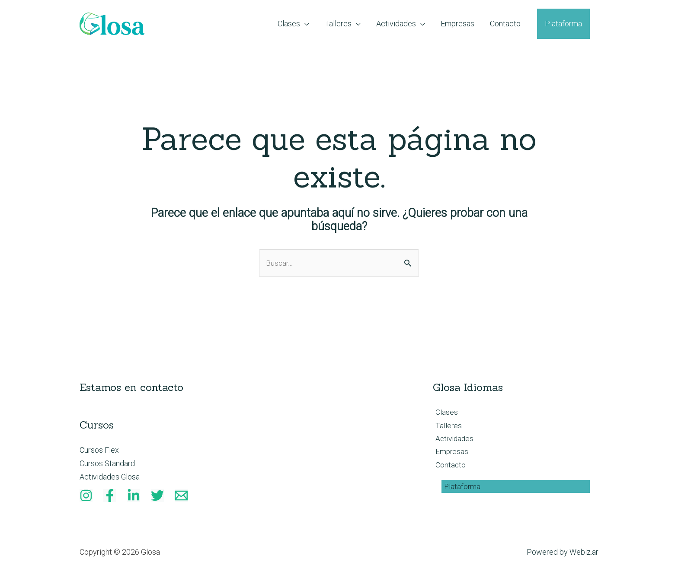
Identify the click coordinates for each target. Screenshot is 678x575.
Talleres (446, 426)
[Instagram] (86, 496)
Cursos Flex (99, 450)
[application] (304, 24)
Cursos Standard (107, 463)
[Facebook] (109, 496)
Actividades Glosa (110, 477)
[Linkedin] (133, 496)
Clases (444, 413)
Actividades (453, 440)
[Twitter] (157, 496)
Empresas (450, 453)
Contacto (448, 467)
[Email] (181, 496)
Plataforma (460, 489)
